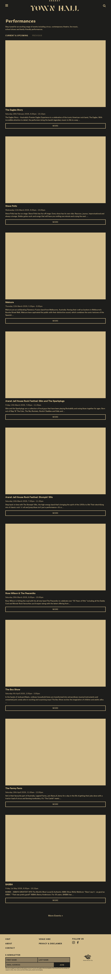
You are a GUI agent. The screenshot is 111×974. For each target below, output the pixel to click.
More (55, 126)
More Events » (55, 915)
